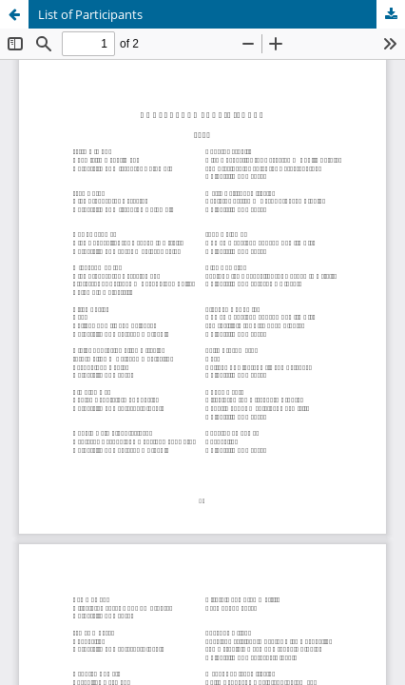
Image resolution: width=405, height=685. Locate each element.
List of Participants (90, 14)
